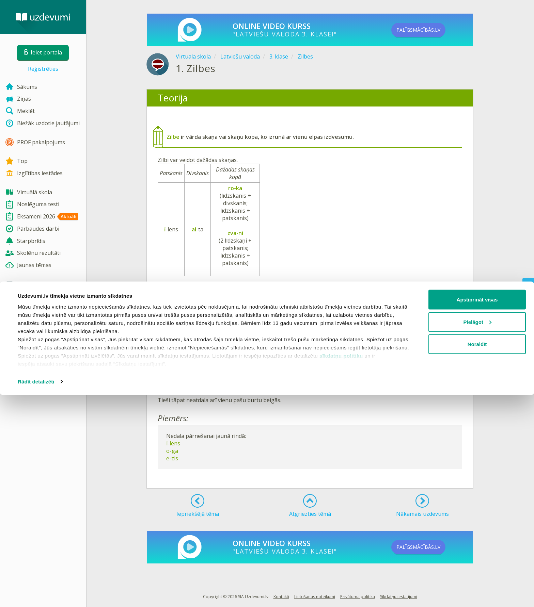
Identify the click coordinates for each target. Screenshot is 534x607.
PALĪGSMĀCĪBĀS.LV (430, 30)
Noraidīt (477, 556)
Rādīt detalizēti (36, 593)
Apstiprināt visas (477, 511)
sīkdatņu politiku (341, 567)
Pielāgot (477, 534)
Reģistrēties (43, 68)
